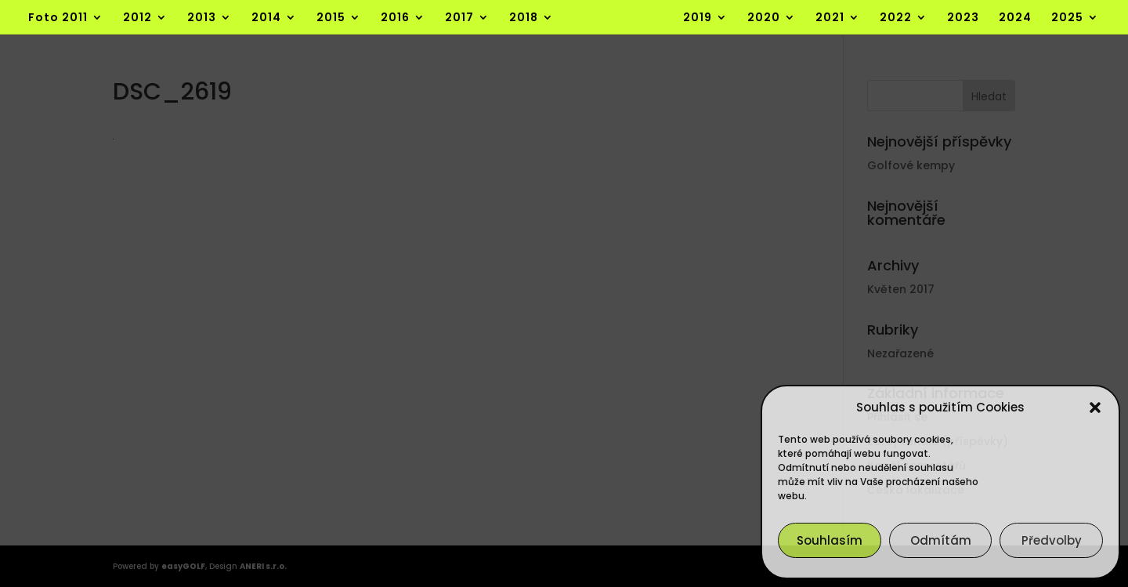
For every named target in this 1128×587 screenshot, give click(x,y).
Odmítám (940, 540)
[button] (1095, 407)
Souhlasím (829, 540)
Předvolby (1051, 540)
